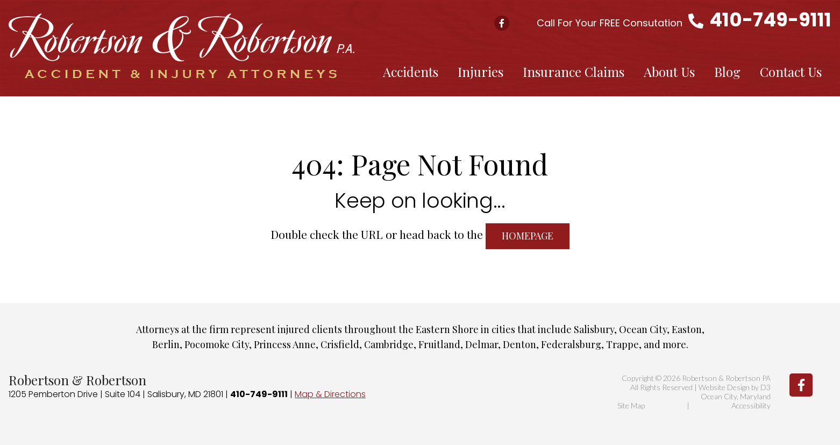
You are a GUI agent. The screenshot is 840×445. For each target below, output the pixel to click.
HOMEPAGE (527, 235)
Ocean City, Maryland (736, 396)
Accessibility (751, 405)
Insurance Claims (573, 71)
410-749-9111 (770, 19)
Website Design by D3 (735, 387)
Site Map (631, 405)
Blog (727, 71)
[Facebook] (801, 385)
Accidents (410, 71)
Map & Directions (330, 394)
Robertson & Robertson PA (726, 378)
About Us (669, 71)
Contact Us (791, 71)
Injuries (480, 71)
